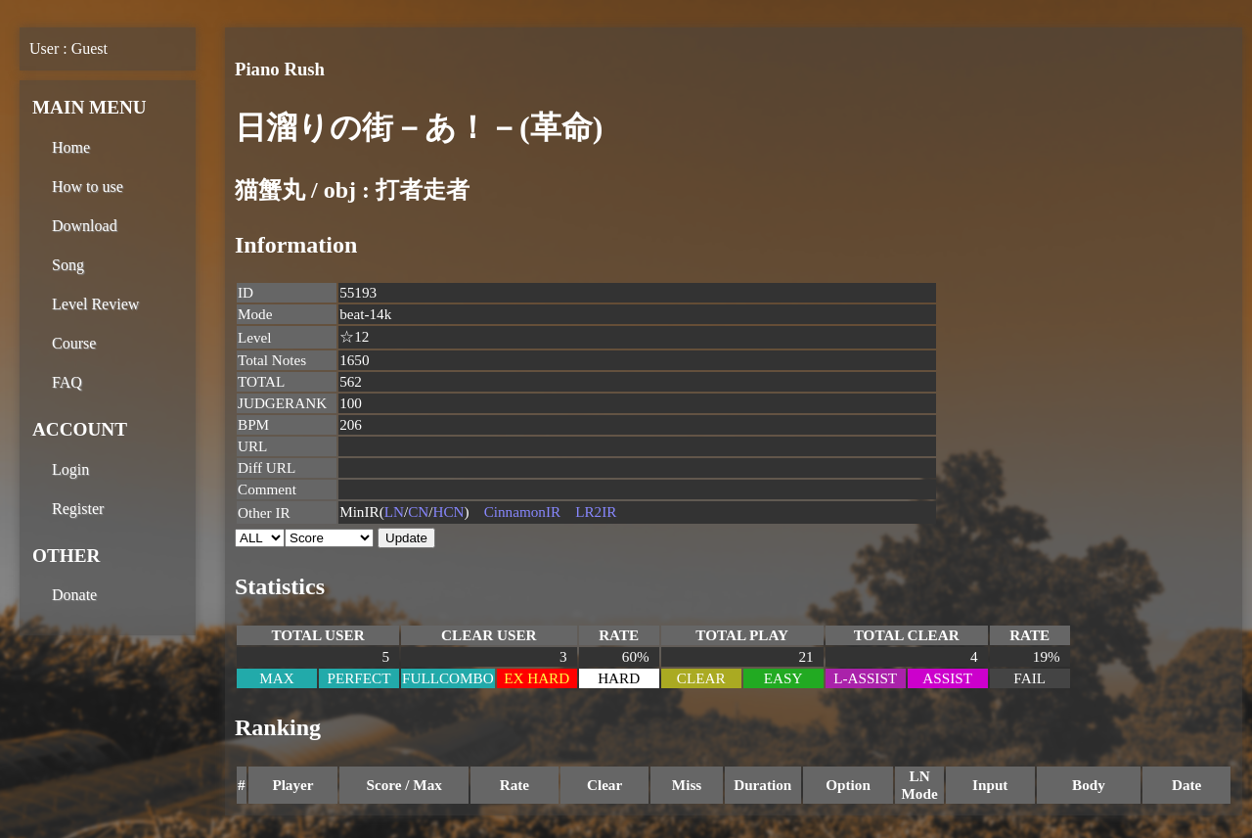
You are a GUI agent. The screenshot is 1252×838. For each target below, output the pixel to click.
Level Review (95, 304)
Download (84, 225)
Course (74, 343)
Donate (74, 594)
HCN (449, 511)
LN (394, 511)
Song (68, 264)
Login (70, 469)
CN (418, 511)
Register (78, 508)
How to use (87, 186)
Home (71, 147)
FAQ (67, 382)
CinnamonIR (522, 511)
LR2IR (595, 511)
